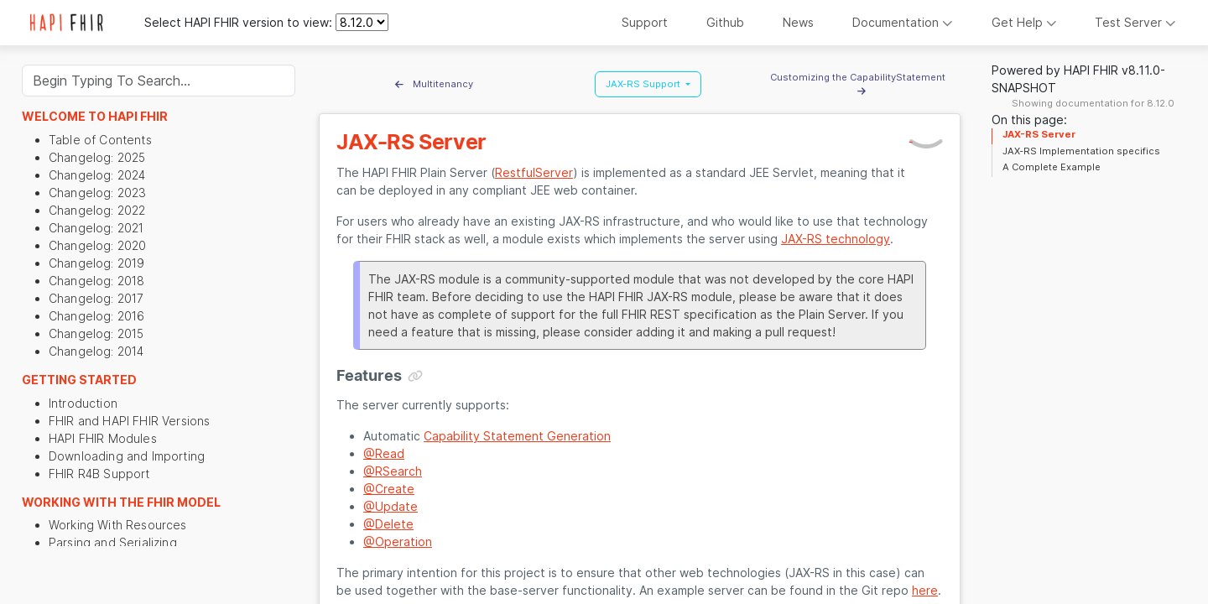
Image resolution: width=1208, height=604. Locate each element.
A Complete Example (1051, 167)
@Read (383, 453)
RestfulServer (534, 172)
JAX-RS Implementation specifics (1081, 151)
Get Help (1024, 22)
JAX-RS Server (1038, 134)
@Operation (397, 541)
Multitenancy (434, 84)
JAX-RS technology (835, 239)
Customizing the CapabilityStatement (861, 84)
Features (369, 375)
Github (725, 22)
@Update (390, 506)
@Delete (388, 524)
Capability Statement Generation (517, 436)
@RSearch (392, 471)
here (925, 590)
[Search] (158, 80)
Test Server (1135, 22)
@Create (388, 489)
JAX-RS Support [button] (644, 84)
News (798, 22)
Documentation (902, 22)
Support (645, 22)
